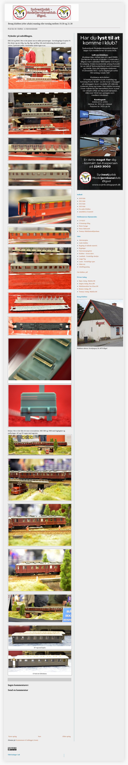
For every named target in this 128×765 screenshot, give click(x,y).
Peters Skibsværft (84, 228)
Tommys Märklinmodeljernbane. (89, 231)
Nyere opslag (12, 736)
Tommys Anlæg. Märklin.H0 (88, 291)
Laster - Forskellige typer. (87, 261)
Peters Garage (83, 226)
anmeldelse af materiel (86, 212)
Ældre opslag (66, 736)
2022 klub (82, 204)
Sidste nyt (82, 264)
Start (39, 736)
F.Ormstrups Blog (84, 223)
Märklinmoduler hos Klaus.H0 (88, 286)
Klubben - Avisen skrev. (86, 253)
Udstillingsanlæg (84, 267)
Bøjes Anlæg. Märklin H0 (87, 281)
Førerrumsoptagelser (85, 251)
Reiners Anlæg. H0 (85, 289)
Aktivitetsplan (83, 240)
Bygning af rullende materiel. (88, 245)
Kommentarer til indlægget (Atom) (27, 740)
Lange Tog (82, 259)
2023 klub (82, 206)
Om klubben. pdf (82, 272)
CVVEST (82, 220)
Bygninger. (82, 248)
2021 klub (82, 201)
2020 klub (82, 198)
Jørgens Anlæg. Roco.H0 (87, 283)
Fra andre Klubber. (85, 209)
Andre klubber (83, 243)
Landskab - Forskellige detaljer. (89, 256)
